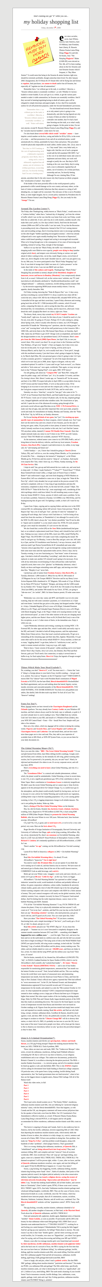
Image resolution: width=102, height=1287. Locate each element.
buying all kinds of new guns (43, 417)
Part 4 (26, 1094)
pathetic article (61, 1260)
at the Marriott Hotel (71, 1210)
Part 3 (26, 1091)
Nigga (66, 53)
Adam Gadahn (34, 1219)
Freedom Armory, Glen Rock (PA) (61, 573)
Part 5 (26, 1096)
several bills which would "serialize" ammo (55, 134)
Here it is (49, 656)
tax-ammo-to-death (49, 83)
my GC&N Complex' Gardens (63, 314)
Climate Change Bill (53, 1019)
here (33, 253)
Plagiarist (69, 58)
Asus (54, 528)
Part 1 (26, 1085)
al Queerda (37, 1213)
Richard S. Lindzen (28, 841)
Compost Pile (52, 373)
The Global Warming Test (46, 918)
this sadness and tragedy (44, 270)
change (24, 200)
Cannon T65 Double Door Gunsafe (57, 431)
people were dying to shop (63, 250)
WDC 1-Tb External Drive (66, 406)
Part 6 (26, 1099)
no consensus (52, 835)
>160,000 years (57, 949)
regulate (26, 83)
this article (32, 927)
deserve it (43, 670)
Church (68, 451)
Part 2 (26, 1088)
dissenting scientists (39, 913)
